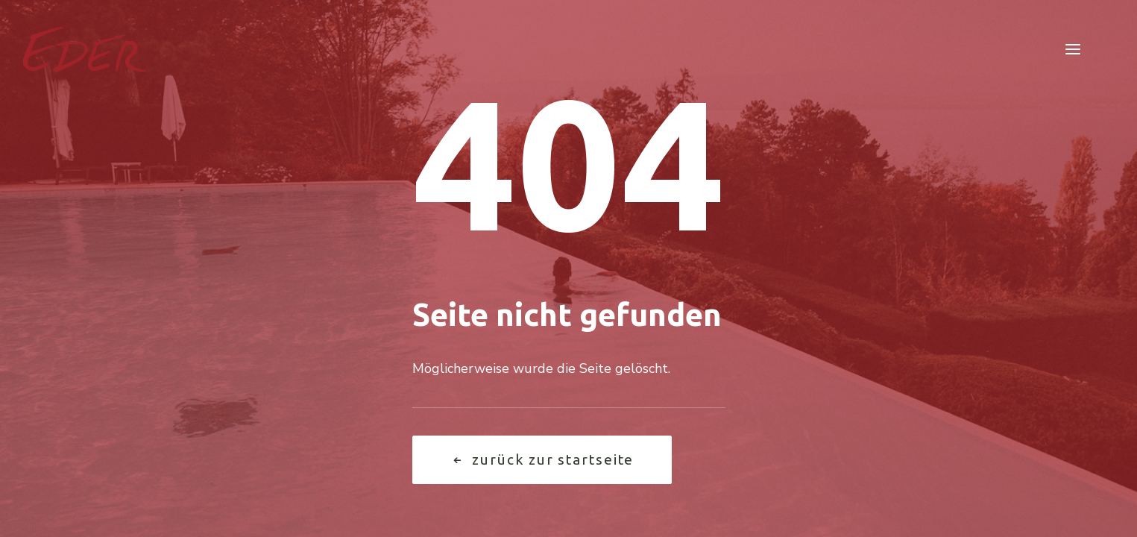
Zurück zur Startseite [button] (542, 459)
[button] (1073, 49)
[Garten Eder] (84, 49)
